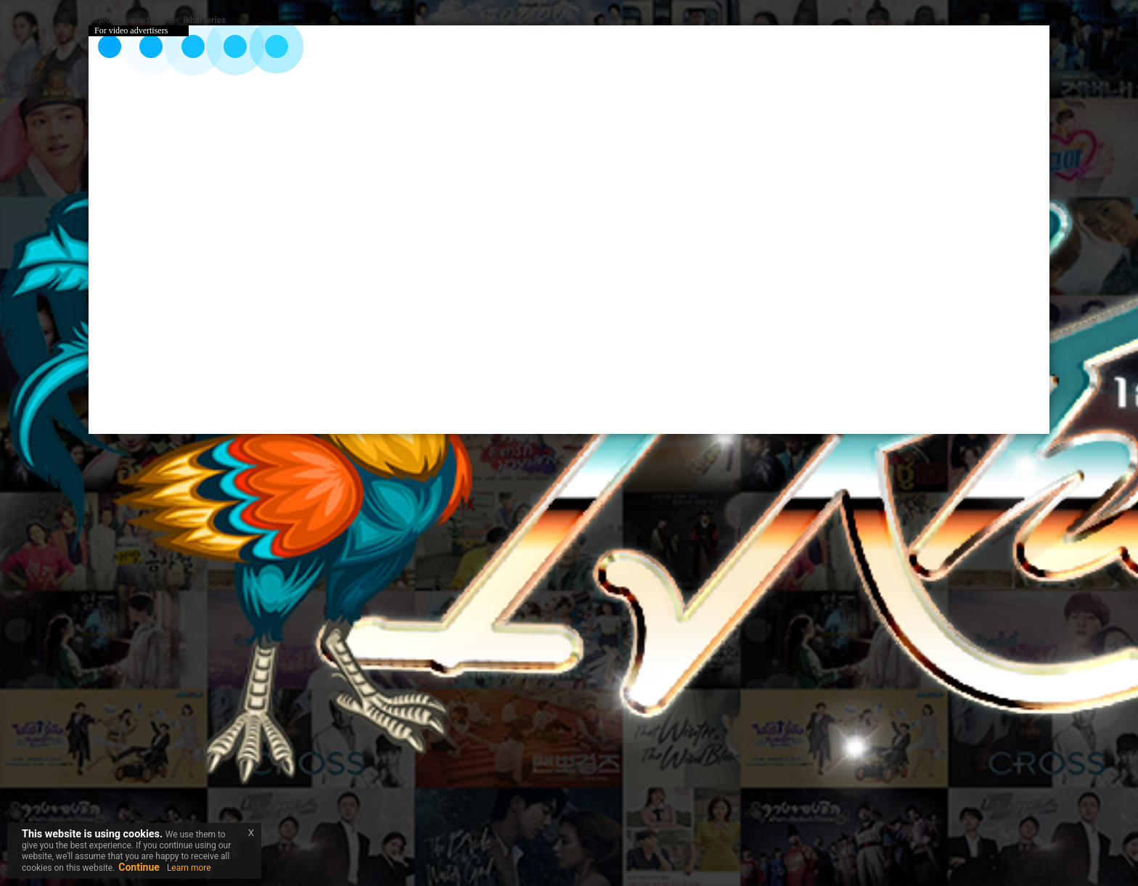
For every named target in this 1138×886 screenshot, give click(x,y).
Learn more (189, 868)
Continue (139, 867)
